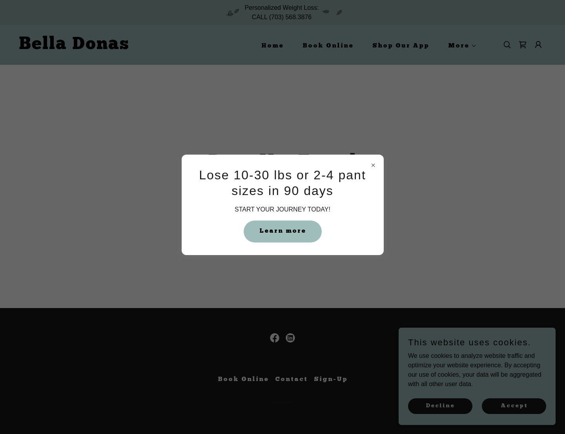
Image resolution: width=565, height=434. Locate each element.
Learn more (282, 231)
